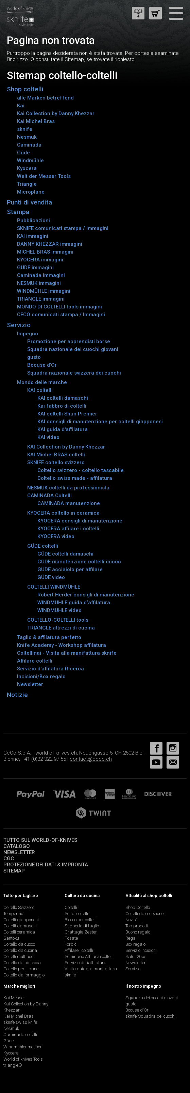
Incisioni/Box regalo (41, 676)
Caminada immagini (41, 275)
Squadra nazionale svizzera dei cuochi (74, 373)
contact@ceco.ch (91, 759)
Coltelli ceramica (19, 932)
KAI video (48, 437)
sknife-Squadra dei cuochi (150, 1016)
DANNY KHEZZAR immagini (49, 244)
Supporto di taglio (82, 925)
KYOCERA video (55, 536)
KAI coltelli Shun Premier (67, 414)
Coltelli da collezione (144, 913)
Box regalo (135, 944)
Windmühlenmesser (22, 1046)
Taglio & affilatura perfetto (49, 637)
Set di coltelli (76, 913)
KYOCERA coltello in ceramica (63, 513)
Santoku (11, 938)
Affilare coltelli (34, 661)
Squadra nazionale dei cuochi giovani (72, 349)
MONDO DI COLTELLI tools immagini (59, 307)
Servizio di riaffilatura (85, 962)
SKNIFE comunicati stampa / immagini (62, 228)
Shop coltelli (25, 89)
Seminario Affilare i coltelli (89, 956)
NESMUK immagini (39, 283)
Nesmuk (27, 137)
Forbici (71, 944)
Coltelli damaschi (20, 925)
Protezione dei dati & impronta (45, 865)
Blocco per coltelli (81, 919)
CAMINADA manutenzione (68, 503)
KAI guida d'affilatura (62, 429)
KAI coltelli (40, 390)
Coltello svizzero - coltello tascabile (80, 470)
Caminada (29, 145)
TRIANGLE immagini (41, 299)
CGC (8, 858)
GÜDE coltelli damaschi (65, 554)
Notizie (17, 695)
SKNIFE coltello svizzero (56, 462)
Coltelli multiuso (18, 956)
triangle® (12, 1065)
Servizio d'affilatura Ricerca (50, 669)
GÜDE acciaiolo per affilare (70, 569)
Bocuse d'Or (42, 365)
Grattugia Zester (81, 932)
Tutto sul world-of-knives (40, 840)
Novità (131, 919)
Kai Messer (14, 997)
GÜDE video (51, 577)
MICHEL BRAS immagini (45, 252)
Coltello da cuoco (19, 944)
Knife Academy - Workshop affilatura (61, 645)
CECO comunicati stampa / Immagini (61, 315)
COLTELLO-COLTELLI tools (57, 620)
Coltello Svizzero (18, 907)
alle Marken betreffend (45, 98)
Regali (131, 938)
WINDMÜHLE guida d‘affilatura (73, 602)
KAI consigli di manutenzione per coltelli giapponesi (100, 422)
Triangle (27, 184)
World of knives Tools (23, 1059)
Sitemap (14, 871)
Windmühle (30, 160)
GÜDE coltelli (42, 546)
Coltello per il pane (20, 968)
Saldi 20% (135, 956)
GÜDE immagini (35, 267)
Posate (71, 938)
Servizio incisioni (141, 950)
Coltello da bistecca (22, 962)
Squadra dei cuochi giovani (151, 997)
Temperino (13, 913)
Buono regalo (137, 932)
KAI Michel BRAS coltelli (56, 455)
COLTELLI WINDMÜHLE (53, 587)
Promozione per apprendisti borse (68, 341)
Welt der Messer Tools (44, 176)
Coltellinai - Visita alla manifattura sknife (67, 653)
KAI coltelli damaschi (62, 398)
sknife (24, 129)
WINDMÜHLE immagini (43, 291)
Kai (20, 106)
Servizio (19, 325)
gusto (34, 357)
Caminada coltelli (20, 1034)
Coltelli (71, 907)
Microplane (31, 192)
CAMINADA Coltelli (49, 495)
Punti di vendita (29, 202)
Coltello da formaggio (24, 974)
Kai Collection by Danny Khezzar (55, 113)
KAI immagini (32, 236)
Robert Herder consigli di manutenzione (85, 595)
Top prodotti (136, 925)
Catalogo (16, 846)
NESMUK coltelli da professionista (68, 488)
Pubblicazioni (33, 220)
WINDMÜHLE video (59, 610)
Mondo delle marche (42, 382)
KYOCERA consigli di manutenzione (79, 521)
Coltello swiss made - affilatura (74, 478)
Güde (23, 153)
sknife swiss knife (20, 1022)
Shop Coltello (137, 907)
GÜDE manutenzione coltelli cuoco (79, 562)
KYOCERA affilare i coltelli (68, 529)
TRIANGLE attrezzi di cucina (61, 628)
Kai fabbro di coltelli (61, 406)
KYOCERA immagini (40, 260)
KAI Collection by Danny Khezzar (66, 447)
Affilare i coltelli (79, 950)
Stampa (18, 212)
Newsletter (30, 684)
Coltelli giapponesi (21, 919)
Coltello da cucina (20, 950)
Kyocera (27, 168)
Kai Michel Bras (36, 121)
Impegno (27, 334)
